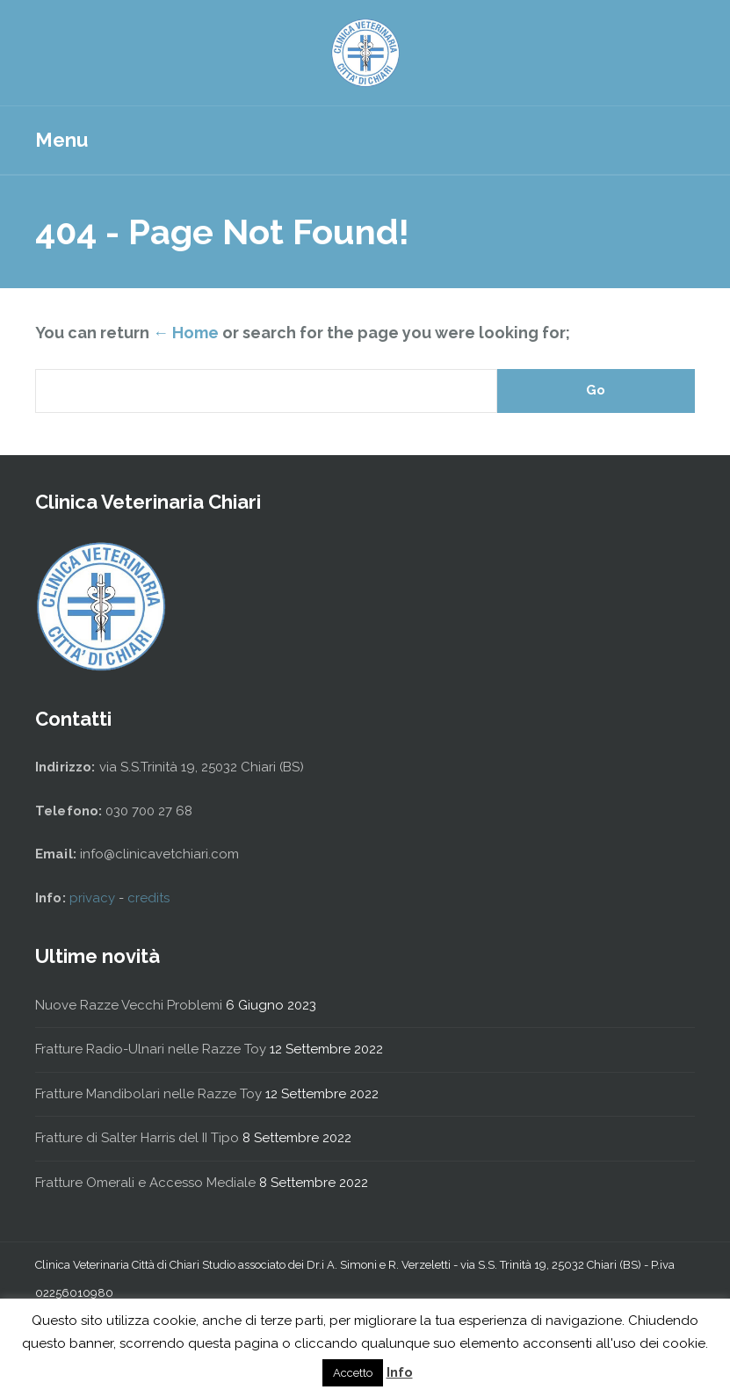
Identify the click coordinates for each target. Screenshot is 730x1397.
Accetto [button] (352, 1372)
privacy (94, 898)
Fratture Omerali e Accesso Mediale (145, 1183)
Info (400, 1372)
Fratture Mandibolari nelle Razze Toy (148, 1094)
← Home (186, 332)
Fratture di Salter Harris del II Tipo (137, 1138)
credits (148, 898)
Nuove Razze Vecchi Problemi (128, 1005)
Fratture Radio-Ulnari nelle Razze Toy (150, 1049)
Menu (61, 139)
